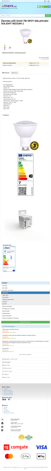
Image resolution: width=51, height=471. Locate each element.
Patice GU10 (5, 295)
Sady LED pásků (6, 311)
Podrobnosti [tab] (5, 72)
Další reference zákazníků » (25, 354)
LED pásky (4, 285)
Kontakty (6, 388)
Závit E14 (5, 301)
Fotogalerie (5, 374)
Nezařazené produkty (8, 394)
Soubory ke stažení (7, 371)
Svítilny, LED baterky (6, 315)
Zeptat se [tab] (14, 72)
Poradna (5, 407)
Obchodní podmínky (8, 393)
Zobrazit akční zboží (25, 322)
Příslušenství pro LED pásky (8, 308)
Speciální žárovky (6, 313)
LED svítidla (4, 288)
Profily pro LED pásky (7, 306)
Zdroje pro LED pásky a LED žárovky (10, 318)
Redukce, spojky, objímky (8, 299)
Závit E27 (5, 303)
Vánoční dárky (6, 365)
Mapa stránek (7, 411)
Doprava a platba (7, 390)
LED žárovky (5, 292)
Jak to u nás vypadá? (8, 391)
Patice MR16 (5, 297)
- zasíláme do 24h (9, 359)
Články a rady (6, 377)
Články (5, 408)
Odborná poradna (6, 368)
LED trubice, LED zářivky (7, 290)
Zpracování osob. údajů (9, 413)
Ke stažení (6, 410)
